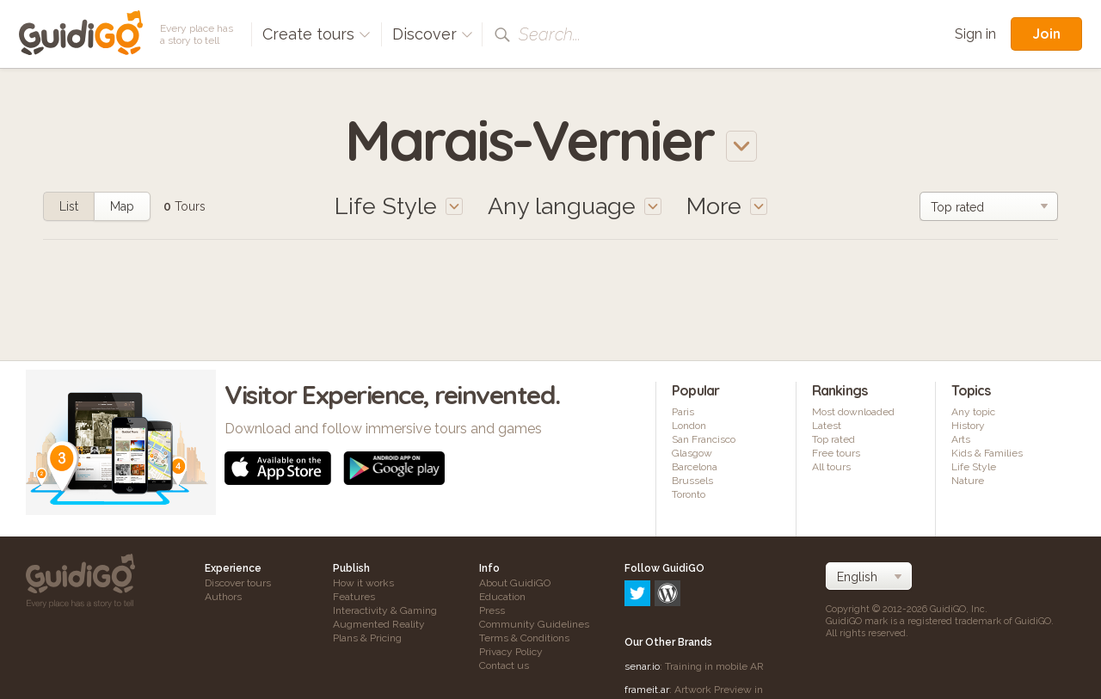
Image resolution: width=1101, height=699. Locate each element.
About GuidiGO (514, 583)
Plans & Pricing (367, 638)
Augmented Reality (379, 624)
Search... (550, 34)
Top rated (833, 439)
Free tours (836, 453)
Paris (683, 412)
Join (1046, 33)
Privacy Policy (511, 652)
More (726, 206)
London (689, 426)
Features (354, 597)
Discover (432, 34)
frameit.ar (646, 616)
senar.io (642, 592)
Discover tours (238, 583)
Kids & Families (987, 453)
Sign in (975, 34)
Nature (967, 481)
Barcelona (694, 467)
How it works (363, 583)
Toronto (688, 494)
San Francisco (703, 439)
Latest (826, 426)
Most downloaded (853, 412)
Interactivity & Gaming (385, 610)
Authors (223, 597)
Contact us (504, 665)
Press (492, 610)
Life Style (973, 467)
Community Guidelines (534, 624)
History (968, 426)
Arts (960, 439)
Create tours (316, 34)
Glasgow (692, 453)
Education (502, 597)
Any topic (973, 412)
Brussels (692, 481)
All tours (831, 467)
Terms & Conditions (524, 638)
